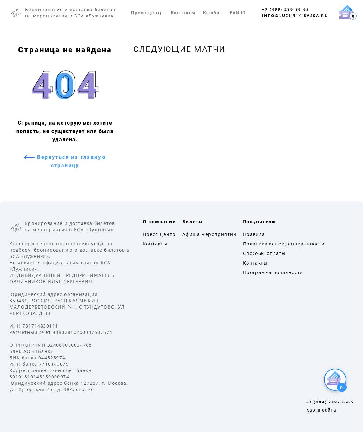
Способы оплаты (264, 253)
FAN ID (238, 12)
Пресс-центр (147, 12)
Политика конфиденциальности (284, 244)
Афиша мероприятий (209, 234)
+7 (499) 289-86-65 (285, 9)
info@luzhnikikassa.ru (295, 15)
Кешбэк (212, 12)
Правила (254, 234)
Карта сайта (321, 410)
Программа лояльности (273, 272)
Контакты (183, 12)
